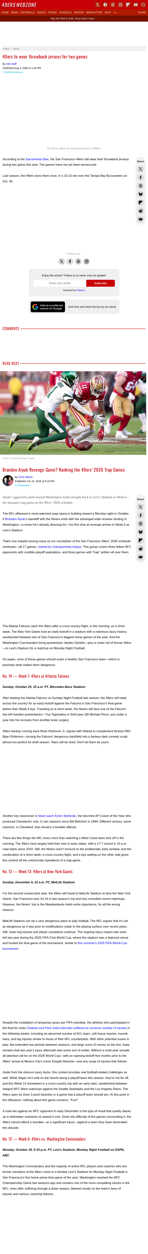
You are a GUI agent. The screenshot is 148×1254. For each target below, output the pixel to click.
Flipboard (128, 5)
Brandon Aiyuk (15, 519)
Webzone (19, 4)
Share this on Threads (140, 185)
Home (5, 12)
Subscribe (100, 283)
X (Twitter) (98, 5)
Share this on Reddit (140, 210)
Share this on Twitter (140, 169)
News (14, 12)
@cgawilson (24, 485)
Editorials (27, 12)
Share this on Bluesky (140, 194)
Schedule (65, 12)
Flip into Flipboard (140, 202)
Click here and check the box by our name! (92, 306)
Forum (52, 12)
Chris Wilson (8, 480)
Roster (79, 12)
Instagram (86, 259)
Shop (108, 12)
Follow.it (80, 290)
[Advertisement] (67, 218)
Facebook (69, 259)
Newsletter (94, 12)
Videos (41, 12)
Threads (78, 259)
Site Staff (11, 63)
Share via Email (140, 219)
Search (143, 5)
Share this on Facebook (140, 177)
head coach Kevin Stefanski (57, 816)
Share (142, 12)
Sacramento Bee (37, 159)
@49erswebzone (14, 72)
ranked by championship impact (59, 547)
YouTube (136, 5)
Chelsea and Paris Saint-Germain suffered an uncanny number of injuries (77, 1028)
